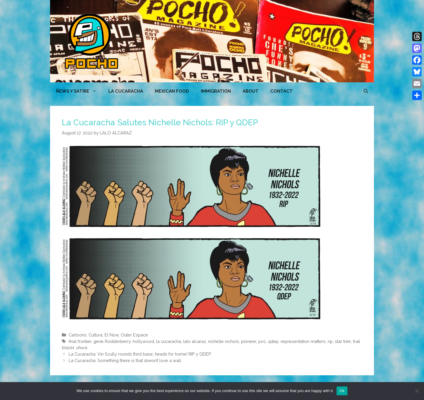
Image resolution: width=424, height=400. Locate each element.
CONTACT (281, 91)
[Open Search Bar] (366, 91)
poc (262, 341)
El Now (112, 334)
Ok (341, 391)
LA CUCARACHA (125, 91)
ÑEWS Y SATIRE (79, 91)
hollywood (143, 341)
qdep (273, 341)
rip (330, 341)
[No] (417, 391)
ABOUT (251, 91)
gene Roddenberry (112, 341)
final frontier (80, 341)
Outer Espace (134, 334)
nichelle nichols (223, 341)
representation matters (303, 341)
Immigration (216, 91)
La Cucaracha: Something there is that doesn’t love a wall (125, 360)
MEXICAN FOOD (172, 91)
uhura (81, 347)
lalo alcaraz (194, 341)
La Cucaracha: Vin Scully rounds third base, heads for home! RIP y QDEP (140, 353)
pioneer (248, 341)
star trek (343, 341)
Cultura (95, 334)
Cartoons (78, 334)
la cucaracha (168, 341)
